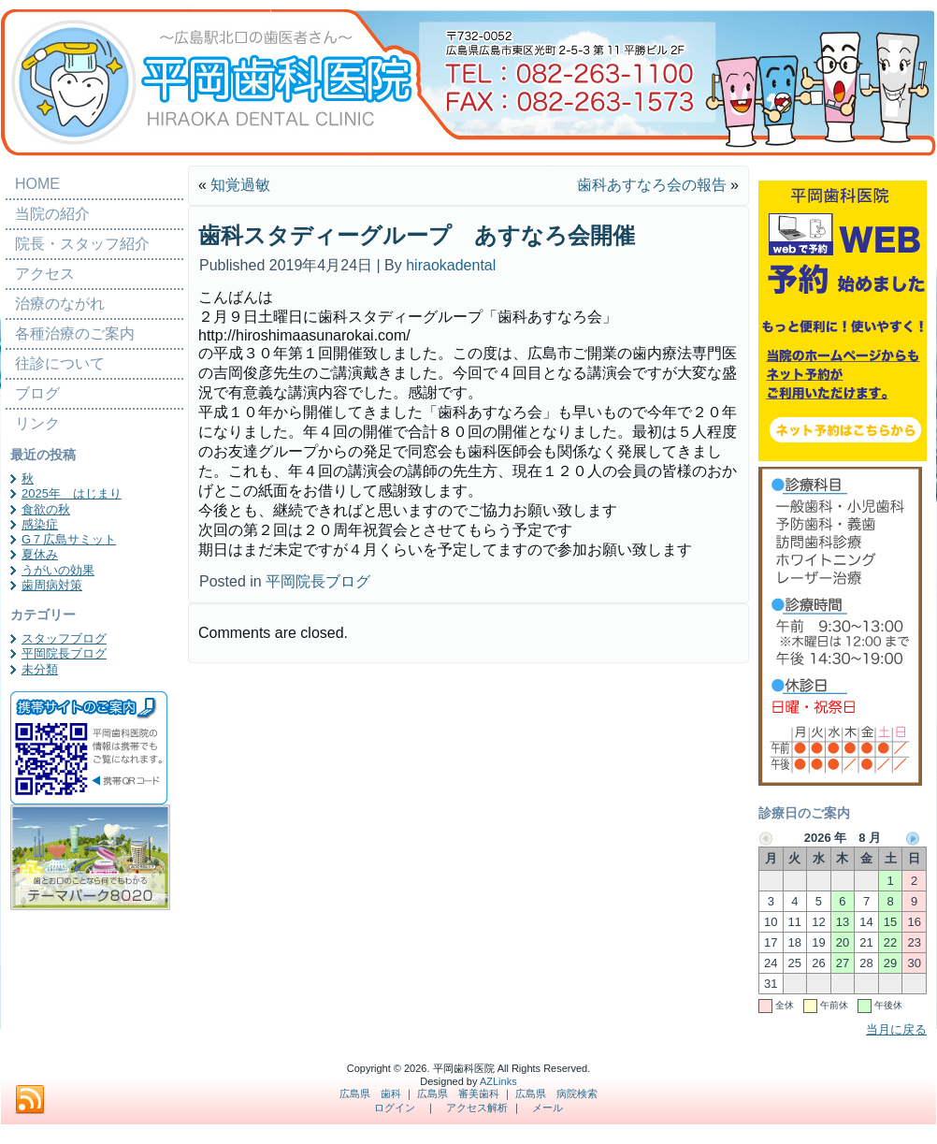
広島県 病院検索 (556, 1093)
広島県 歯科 (370, 1093)
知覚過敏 (240, 185)
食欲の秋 (46, 509)
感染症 (40, 524)
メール (547, 1107)
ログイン (394, 1107)
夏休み (40, 554)
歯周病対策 (52, 585)
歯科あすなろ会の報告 (652, 185)
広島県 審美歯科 (458, 1093)
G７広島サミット (69, 539)
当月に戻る (896, 1029)
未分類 (40, 669)
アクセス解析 (477, 1107)
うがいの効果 (58, 570)
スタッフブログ (64, 638)
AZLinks (498, 1081)
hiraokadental (451, 265)
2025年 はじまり (72, 493)
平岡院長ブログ (64, 653)
